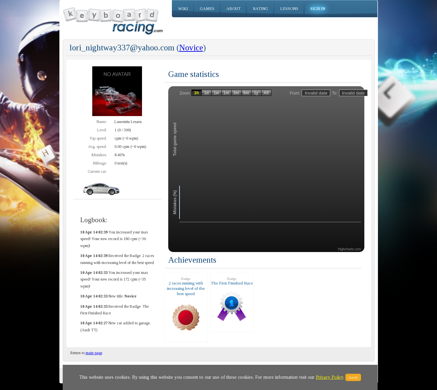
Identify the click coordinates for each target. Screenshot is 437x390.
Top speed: (98, 138)
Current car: (97, 171)
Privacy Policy (329, 377)
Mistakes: (99, 155)
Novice (191, 47)
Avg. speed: (97, 146)
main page (94, 353)
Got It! (353, 377)
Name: (102, 121)
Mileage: (100, 163)
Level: (102, 130)
